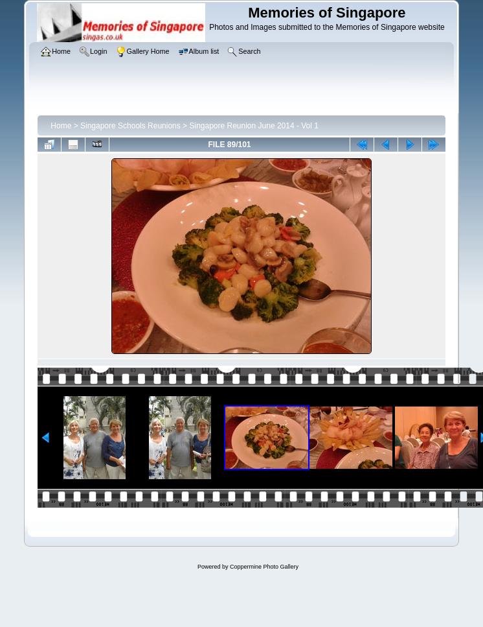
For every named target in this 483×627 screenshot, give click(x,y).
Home (61, 125)
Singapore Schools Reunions (130, 125)
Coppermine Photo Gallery (264, 566)
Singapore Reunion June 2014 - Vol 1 (253, 125)
